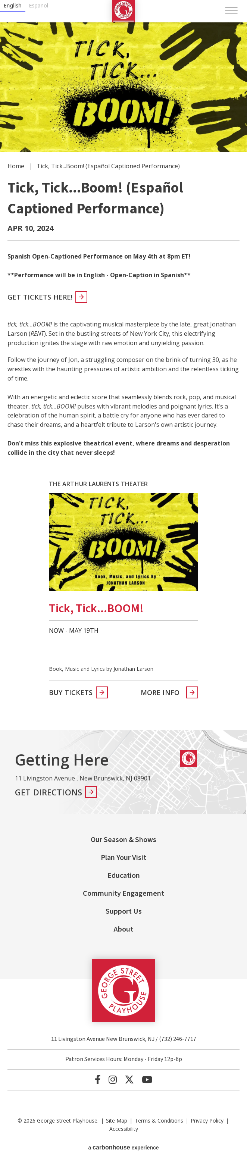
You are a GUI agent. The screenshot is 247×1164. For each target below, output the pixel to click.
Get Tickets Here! (39, 296)
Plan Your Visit (123, 857)
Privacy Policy (207, 1120)
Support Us (124, 911)
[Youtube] (147, 1079)
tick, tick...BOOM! (96, 608)
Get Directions (48, 792)
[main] (123, 365)
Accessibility (123, 1128)
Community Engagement (123, 893)
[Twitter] (129, 1079)
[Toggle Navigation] (231, 10)
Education (123, 875)
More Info (160, 692)
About (123, 929)
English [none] (13, 5)
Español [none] (39, 5)
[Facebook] (98, 1079)
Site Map (116, 1120)
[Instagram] (113, 1079)
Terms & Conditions (159, 1120)
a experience (123, 1147)
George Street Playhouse (123, 11)
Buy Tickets (71, 692)
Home (15, 166)
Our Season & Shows (123, 840)
